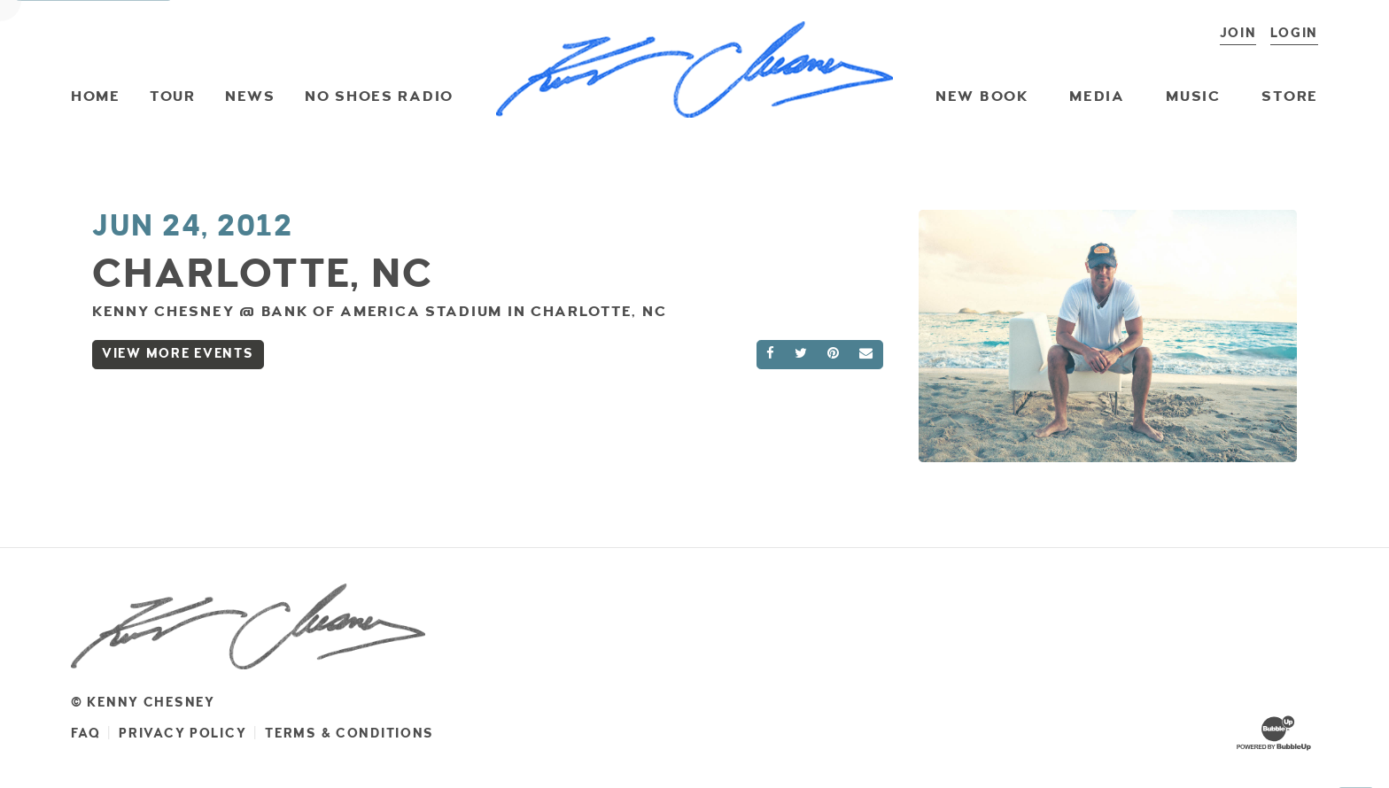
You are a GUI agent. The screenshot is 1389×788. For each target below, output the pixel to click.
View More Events (178, 353)
